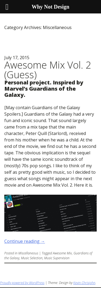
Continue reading (24, 241)
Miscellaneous (28, 253)
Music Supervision (56, 258)
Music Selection (32, 258)
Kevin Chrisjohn (84, 282)
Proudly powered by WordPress (22, 282)
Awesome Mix (62, 253)
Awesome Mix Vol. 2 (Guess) (47, 69)
